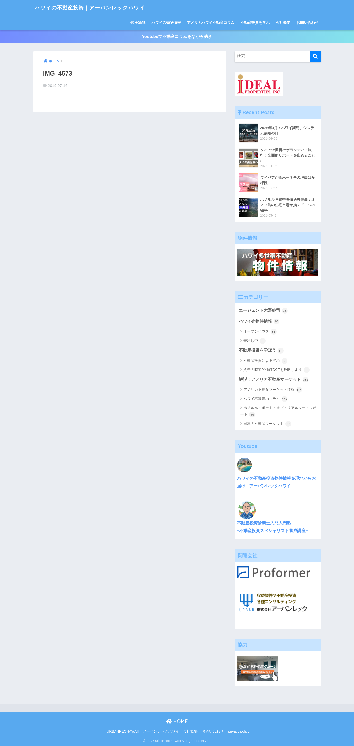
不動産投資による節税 (265, 361)
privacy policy (238, 732)
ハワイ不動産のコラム (265, 399)
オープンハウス (260, 332)
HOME (138, 22)
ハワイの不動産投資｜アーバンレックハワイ (95, 7)
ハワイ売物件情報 (259, 322)
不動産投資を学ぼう (261, 351)
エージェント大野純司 (263, 311)
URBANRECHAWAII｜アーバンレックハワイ (143, 732)
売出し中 (254, 341)
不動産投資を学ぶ (255, 22)
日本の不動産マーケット (267, 424)
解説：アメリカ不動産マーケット (274, 380)
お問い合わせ (307, 22)
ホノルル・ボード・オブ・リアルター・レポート (278, 412)
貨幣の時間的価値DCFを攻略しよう (276, 370)
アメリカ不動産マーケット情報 (272, 390)
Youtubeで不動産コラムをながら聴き (177, 36)
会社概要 (283, 22)
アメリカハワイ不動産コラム (210, 22)
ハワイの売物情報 (166, 22)
